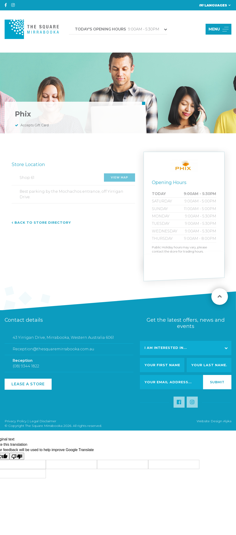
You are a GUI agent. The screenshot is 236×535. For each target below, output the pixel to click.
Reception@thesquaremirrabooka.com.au (53, 351)
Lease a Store (28, 384)
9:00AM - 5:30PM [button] (117, 29)
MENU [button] (219, 29)
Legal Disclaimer (43, 421)
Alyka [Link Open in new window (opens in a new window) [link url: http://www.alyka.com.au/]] (227, 421)
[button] (196, 29)
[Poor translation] (16, 456)
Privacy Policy (16, 421)
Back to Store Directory (43, 225)
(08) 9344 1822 (26, 368)
